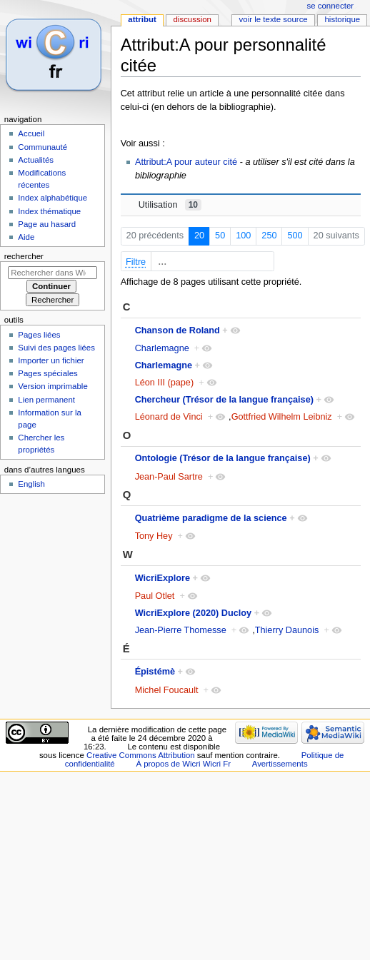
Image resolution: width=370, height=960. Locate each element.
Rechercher (24, 256)
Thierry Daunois (287, 630)
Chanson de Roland (177, 330)
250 (268, 236)
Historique (342, 19)
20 (199, 236)
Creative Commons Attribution (140, 755)
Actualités (36, 160)
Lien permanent (46, 399)
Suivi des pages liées (56, 347)
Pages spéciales (47, 373)
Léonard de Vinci (169, 417)
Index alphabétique (52, 197)
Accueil (31, 133)
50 (220, 236)
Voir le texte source (273, 19)
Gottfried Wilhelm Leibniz (281, 417)
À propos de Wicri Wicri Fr (183, 763)
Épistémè (155, 672)
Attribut (142, 19)
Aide (26, 237)
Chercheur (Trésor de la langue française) (224, 400)
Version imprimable (52, 386)
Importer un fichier (51, 360)
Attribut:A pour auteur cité (186, 162)
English (31, 484)
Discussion (192, 19)
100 (243, 236)
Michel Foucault (167, 690)
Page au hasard (47, 224)
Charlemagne (162, 348)
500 (294, 236)
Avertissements (280, 763)
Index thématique (49, 211)
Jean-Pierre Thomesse (180, 630)
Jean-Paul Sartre (169, 477)
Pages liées (39, 334)
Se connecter (330, 5)
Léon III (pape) (164, 383)
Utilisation (170, 205)
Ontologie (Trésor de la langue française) (223, 458)
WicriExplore (162, 578)
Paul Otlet (155, 596)
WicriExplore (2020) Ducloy (193, 613)
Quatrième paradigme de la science (211, 518)
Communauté (42, 147)
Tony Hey (154, 536)
